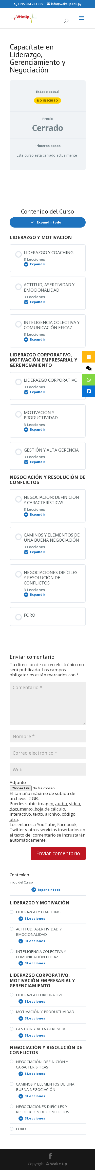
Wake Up (58, 1163)
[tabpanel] (48, 187)
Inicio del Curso (21, 882)
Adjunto (18, 782)
